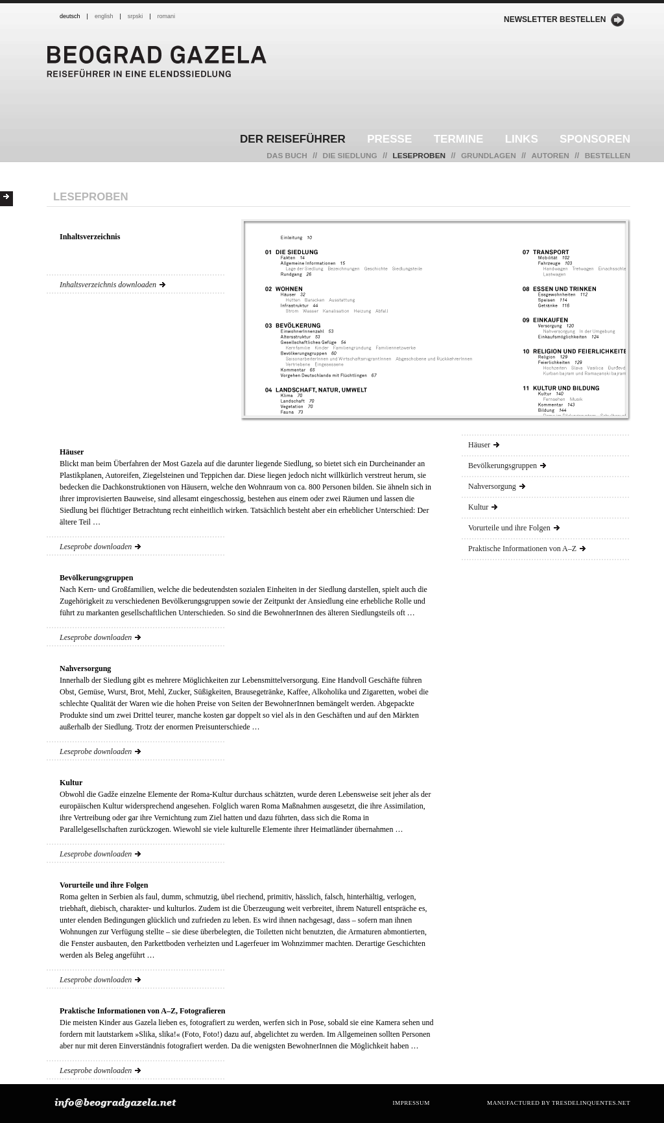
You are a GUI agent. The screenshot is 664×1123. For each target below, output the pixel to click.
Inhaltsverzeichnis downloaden (112, 284)
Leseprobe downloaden (100, 546)
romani (167, 16)
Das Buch (287, 155)
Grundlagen (488, 155)
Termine (459, 139)
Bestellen (607, 155)
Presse (389, 139)
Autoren (550, 155)
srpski (135, 16)
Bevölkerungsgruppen (507, 465)
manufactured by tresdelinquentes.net (558, 1103)
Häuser (483, 444)
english (104, 16)
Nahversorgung (496, 486)
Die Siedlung (350, 155)
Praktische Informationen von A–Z (527, 548)
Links (521, 139)
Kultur (482, 507)
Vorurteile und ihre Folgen (514, 527)
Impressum (411, 1103)
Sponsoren (595, 139)
